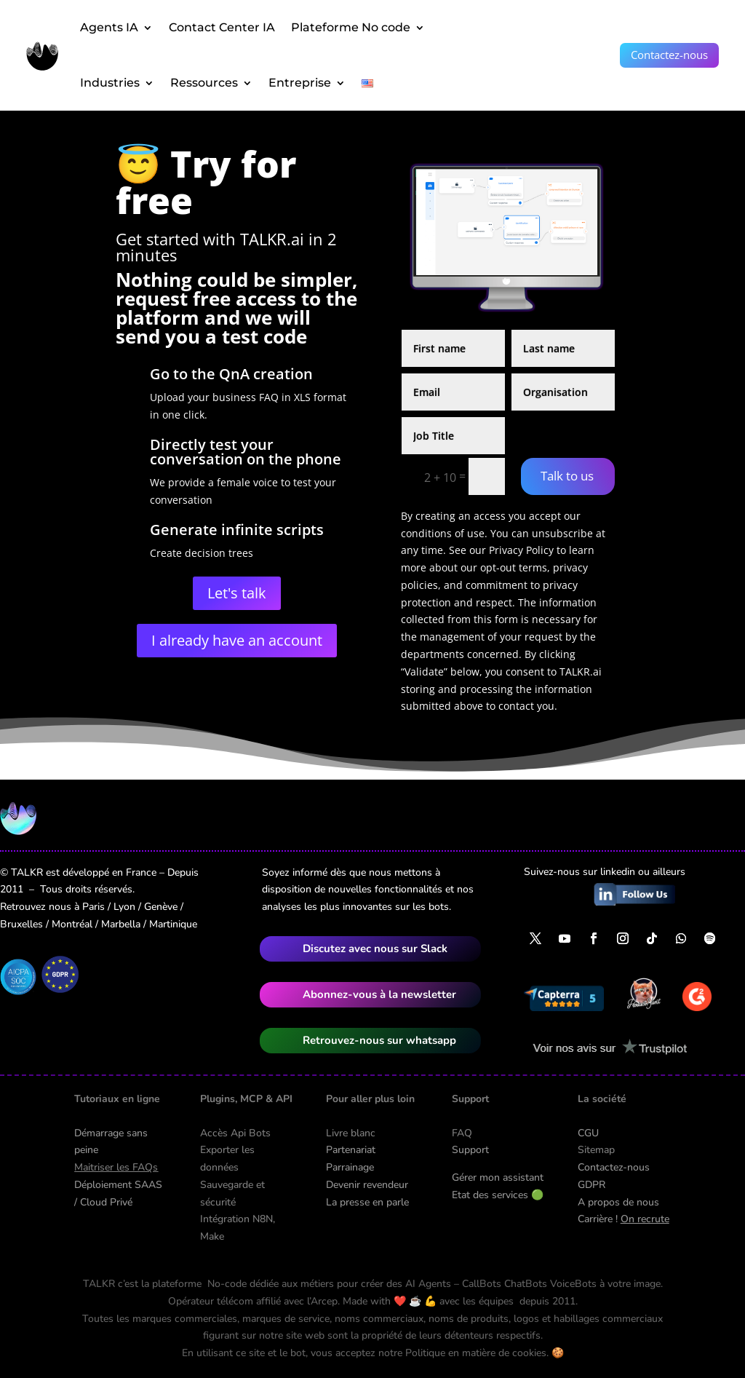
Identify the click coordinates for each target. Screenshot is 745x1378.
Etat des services (497, 1195)
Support (470, 1150)
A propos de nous (618, 1202)
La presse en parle (367, 1202)
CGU (588, 1133)
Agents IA (109, 27)
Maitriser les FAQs (116, 1167)
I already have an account (236, 640)
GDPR (591, 1185)
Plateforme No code (350, 27)
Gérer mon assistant (497, 1177)
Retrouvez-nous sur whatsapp (379, 1040)
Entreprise (299, 83)
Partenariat (350, 1150)
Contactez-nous (669, 54)
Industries (110, 83)
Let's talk (236, 593)
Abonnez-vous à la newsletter (379, 994)
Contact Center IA (222, 27)
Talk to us (567, 475)
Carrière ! (623, 1219)
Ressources (204, 83)
